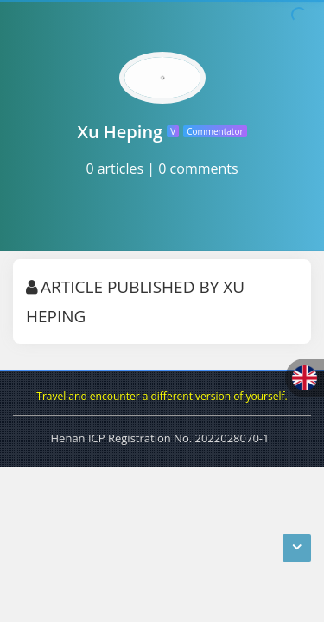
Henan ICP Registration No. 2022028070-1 (160, 438)
